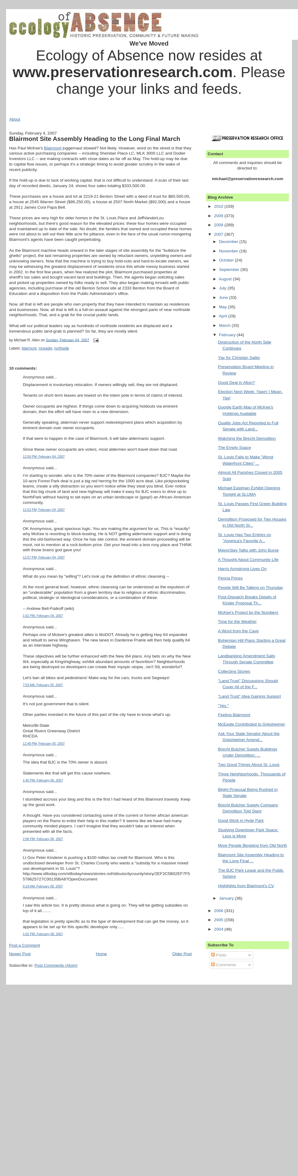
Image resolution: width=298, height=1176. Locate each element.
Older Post (182, 954)
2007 (219, 234)
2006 (219, 910)
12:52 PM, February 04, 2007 (44, 509)
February (228, 335)
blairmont (29, 348)
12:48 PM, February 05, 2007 (44, 743)
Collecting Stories (234, 671)
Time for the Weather (237, 621)
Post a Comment (24, 945)
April (223, 316)
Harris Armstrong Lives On (242, 568)
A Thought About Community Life (248, 559)
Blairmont (53, 148)
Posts (218, 955)
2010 (219, 206)
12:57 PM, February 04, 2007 (44, 557)
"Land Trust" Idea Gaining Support (249, 696)
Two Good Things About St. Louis (248, 764)
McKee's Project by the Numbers (248, 612)
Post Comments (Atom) (55, 965)
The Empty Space (234, 447)
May (223, 307)
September (230, 269)
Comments (223, 964)
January (227, 898)
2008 (219, 225)
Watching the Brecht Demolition (247, 438)
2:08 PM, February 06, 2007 (43, 839)
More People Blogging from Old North (252, 845)
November (229, 251)
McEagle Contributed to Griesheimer (251, 724)
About (14, 119)
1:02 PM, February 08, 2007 (43, 934)
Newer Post (20, 954)
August (226, 279)
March (225, 325)
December (229, 241)
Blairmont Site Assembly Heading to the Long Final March (94, 138)
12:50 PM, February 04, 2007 (44, 456)
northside (61, 348)
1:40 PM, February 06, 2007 (43, 780)
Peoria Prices (230, 578)
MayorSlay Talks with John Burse (248, 550)
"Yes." (223, 705)
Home (101, 954)
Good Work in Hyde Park (241, 820)
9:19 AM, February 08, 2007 (43, 886)
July (223, 288)
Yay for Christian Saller (239, 357)
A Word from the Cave (238, 631)
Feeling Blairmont (234, 715)
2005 (219, 920)
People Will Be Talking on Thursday (250, 587)
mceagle (45, 348)
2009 (219, 216)
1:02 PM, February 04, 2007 (43, 615)
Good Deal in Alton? (236, 382)
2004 (219, 929)
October (227, 260)
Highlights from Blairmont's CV (246, 886)
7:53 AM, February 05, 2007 (43, 685)
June (224, 297)
